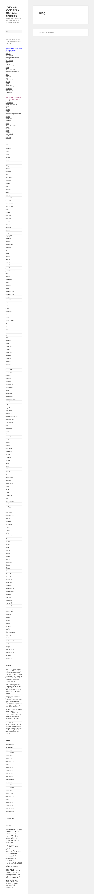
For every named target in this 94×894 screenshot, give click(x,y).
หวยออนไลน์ (9, 92)
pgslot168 (8, 341)
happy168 (8, 239)
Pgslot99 (8, 349)
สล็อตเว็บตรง (9, 85)
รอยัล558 (8, 533)
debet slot (8, 215)
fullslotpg (8, 227)
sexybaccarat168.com (11, 416)
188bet (7, 154)
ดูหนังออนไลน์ (9, 55)
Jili (6, 250)
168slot (8, 151)
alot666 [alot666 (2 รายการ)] (13, 832)
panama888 (9, 311)
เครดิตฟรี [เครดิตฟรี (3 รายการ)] (8, 883)
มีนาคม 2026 (9, 750)
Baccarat (8, 189)
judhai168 (8, 276)
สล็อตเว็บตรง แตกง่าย (11, 104)
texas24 (8, 460)
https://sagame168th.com (12, 57)
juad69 (7, 274)
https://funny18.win (11, 125)
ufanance (8, 475)
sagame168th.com (10, 399)
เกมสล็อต (8, 620)
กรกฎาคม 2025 (10, 773)
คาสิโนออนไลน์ (9, 495)
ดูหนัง (7, 498)
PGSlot (7, 338)
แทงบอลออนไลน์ (10, 649)
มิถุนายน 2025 (9, 776)
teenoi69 (8, 454)
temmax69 (8, 457)
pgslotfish (8, 358)
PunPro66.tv (9, 367)
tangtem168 (9, 451)
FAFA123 (8, 221)
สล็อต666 (8, 547)
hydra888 (8, 247)
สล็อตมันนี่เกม (9, 577)
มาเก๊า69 (8, 530)
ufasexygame (9, 478)
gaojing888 (9, 236)
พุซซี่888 (8, 62)
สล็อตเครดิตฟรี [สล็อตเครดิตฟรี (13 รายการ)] (13, 877)
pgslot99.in (9, 352)
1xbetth (8, 122)
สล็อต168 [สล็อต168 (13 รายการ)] (10, 869)
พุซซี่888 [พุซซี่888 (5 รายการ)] (19, 863)
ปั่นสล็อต (8, 518)
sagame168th (9, 396)
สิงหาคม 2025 (9, 770)
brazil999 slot (9, 204)
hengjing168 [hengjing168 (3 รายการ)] (16, 836)
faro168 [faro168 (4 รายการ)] (17, 832)
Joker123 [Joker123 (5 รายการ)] (14, 838)
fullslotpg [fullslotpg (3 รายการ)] (8, 834)
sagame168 (9, 393)
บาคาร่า (8, 510)
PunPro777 (9, 370)
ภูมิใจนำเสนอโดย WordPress (46, 33)
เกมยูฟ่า (8, 617)
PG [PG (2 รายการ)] (18, 840)
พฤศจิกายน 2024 (10, 796)
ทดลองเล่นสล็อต (10, 501)
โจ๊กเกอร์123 (9, 658)
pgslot (7, 67)
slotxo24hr (9, 437)
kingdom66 (9, 279)
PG (6, 314)
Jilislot (7, 253)
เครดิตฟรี (8, 623)
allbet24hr (8, 180)
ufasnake (8, 480)
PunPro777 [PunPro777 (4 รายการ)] (9, 851)
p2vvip (7, 309)
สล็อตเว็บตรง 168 (10, 588)
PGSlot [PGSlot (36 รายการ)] (10, 846)
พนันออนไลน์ (9, 524)
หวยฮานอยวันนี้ (9, 612)
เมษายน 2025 (9, 782)
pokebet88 (8, 361)
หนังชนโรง (8, 76)
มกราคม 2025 (9, 791)
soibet (7, 440)
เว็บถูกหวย (8, 635)
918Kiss (8, 169)
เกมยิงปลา (8, 614)
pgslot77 (8, 343)
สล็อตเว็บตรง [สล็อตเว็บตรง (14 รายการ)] (12, 880)
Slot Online (9, 428)
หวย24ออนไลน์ (9, 603)
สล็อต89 (8, 556)
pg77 (7, 323)
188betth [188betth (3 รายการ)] (19, 829)
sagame (8, 390)
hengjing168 (9, 241)
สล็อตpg (8, 568)
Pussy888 (8, 381)
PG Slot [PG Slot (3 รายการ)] (11, 843)
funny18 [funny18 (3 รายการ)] (14, 834)
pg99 (7, 326)
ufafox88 (8, 472)
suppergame (9, 448)
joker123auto (9, 265)
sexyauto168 (9, 413)
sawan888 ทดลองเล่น (11, 402)
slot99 (7, 106)
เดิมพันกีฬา (8, 626)
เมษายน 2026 (9, 747)
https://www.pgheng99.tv (12, 71)
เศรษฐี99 (8, 647)
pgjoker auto (9, 332)
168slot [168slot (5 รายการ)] (8, 829)
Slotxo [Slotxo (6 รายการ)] (14, 853)
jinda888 (8, 259)
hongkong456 (9, 244)
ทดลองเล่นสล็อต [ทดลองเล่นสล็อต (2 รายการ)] (9, 858)
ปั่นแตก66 (8, 521)
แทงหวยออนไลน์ (10, 652)
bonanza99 (9, 198)
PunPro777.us (9, 373)
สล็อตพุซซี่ (8, 574)
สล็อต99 (8, 565)
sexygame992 (9, 422)
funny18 (8, 230)
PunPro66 (8, 364)
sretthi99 (8, 443)
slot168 (8, 431)
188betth (8, 132)
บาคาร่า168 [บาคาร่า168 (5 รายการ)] (10, 861)
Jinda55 (8, 256)
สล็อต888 (8, 109)
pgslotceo (8, 355)
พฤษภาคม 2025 (10, 779)
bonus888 (8, 201)
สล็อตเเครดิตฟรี (10, 591)
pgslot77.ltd (9, 346)
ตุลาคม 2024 (9, 799)
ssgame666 (8, 445)
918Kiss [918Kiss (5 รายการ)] (8, 832)
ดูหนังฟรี (8, 78)
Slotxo (7, 434)
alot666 (8, 183)
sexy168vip (9, 411)
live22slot (8, 285)
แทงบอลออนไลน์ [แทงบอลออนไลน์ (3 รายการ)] (10, 885)
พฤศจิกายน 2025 (10, 761)
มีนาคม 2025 (9, 785)
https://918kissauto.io (11, 52)
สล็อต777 (8, 550)
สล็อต (7, 539)
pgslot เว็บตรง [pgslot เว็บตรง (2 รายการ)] (13, 849)
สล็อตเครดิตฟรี (9, 582)
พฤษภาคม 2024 (10, 811)
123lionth (8, 148)
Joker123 (8, 262)
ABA (7, 174)
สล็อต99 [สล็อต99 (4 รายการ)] (15, 867)
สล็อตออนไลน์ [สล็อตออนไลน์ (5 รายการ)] (15, 875)
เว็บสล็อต (8, 644)
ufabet (7, 469)
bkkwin (8, 195)
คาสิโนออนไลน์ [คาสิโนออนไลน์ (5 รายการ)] (11, 856)
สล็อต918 (8, 559)
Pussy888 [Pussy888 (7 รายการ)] (17, 851)
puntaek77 (8, 378)
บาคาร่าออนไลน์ (10, 66)
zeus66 (7, 489)
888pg (7, 166)
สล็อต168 (8, 542)
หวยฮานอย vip (9, 609)
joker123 (8, 53)
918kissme (8, 172)
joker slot (8, 137)
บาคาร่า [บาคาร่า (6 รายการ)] (16, 858)
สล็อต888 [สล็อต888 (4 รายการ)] (8, 872)
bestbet (7, 192)
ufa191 (7, 463)
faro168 (8, 224)
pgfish (7, 329)
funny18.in (9, 233)
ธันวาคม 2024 (9, 794)
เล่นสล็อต (8, 629)
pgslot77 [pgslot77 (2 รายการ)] (17, 846)
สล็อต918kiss (9, 562)
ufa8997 (8, 466)
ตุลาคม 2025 (9, 764)
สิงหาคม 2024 (9, 805)
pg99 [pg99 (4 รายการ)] (7, 843)
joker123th (9, 268)
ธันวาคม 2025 (9, 759)
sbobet (7, 405)
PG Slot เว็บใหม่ (10, 320)
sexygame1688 (10, 419)
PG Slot (8, 317)
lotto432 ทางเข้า (10, 291)
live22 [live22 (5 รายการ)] (15, 840)
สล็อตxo (8, 116)
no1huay (8, 303)
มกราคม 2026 (9, 756)
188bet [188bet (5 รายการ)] (13, 829)
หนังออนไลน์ (9, 600)
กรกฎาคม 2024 (10, 808)
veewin (8, 486)
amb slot (8, 186)
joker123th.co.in (10, 271)
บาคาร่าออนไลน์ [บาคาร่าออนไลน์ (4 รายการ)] (11, 863)
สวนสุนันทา (8, 597)
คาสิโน (7, 492)
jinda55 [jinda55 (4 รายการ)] (8, 838)
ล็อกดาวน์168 (9, 536)
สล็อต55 (8, 545)
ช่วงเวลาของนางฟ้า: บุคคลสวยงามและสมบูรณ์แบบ (12, 11)
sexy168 (8, 408)
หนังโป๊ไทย (8, 120)
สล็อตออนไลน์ (9, 580)
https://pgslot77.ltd (10, 69)
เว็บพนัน (8, 638)
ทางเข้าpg (8, 507)
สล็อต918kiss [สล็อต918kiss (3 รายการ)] (15, 872)
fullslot (7, 73)
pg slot (7, 123)
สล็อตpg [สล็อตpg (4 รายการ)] (8, 875)
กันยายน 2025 (9, 767)
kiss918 (8, 129)
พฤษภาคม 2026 (10, 744)
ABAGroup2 (9, 177)
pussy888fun (9, 384)
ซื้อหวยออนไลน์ (9, 90)
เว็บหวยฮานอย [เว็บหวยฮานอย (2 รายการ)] (14, 883)
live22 (7, 74)
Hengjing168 (9, 102)
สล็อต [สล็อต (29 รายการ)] (9, 866)
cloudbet (8, 212)
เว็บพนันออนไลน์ (10, 641)
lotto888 (8, 297)
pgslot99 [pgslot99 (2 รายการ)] (8, 849)
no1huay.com (9, 306)
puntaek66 (8, 376)
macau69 (8, 300)
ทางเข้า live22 (9, 504)
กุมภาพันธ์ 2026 (10, 753)
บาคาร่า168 (9, 513)
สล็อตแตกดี (8, 594)
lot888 (7, 288)
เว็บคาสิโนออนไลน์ (10, 632)
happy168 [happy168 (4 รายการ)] (9, 836)
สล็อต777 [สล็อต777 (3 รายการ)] (17, 870)
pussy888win (9, 387)
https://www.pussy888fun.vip (13, 113)
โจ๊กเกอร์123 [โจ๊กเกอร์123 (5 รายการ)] (10, 887)
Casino (7, 209)
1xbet (7, 160)
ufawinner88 (9, 483)
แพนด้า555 (8, 655)
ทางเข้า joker (9, 136)
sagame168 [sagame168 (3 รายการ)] (9, 854)
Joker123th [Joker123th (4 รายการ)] (9, 840)
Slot (7, 425)
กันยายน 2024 (9, 802)
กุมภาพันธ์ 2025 (10, 788)
